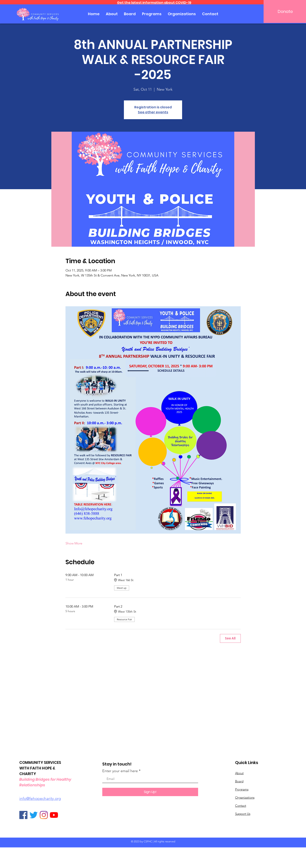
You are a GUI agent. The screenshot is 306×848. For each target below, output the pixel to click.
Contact (240, 806)
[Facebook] (23, 815)
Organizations (244, 797)
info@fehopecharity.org (40, 798)
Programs (241, 789)
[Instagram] (44, 815)
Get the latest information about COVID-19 (154, 2)
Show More (73, 543)
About (239, 773)
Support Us (242, 814)
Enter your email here (120, 771)
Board (239, 781)
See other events (153, 112)
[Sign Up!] (150, 792)
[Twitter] (34, 815)
